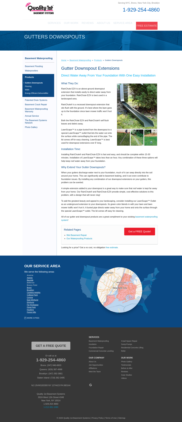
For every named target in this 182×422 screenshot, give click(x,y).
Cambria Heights (33, 291)
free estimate (112, 246)
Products (29, 76)
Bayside (30, 279)
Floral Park (31, 306)
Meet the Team (95, 371)
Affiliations (93, 367)
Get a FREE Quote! (139, 230)
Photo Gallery (31, 126)
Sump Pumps (126, 343)
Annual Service (32, 115)
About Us (97, 24)
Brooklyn (30, 289)
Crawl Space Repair (129, 340)
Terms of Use (111, 417)
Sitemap (121, 417)
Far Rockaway (32, 304)
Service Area (120, 24)
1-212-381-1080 (51, 406)
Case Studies (126, 374)
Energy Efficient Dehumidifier (36, 92)
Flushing (30, 309)
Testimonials (126, 364)
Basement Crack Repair (36, 103)
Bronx (29, 286)
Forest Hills (31, 311)
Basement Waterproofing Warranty (36, 109)
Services (38, 24)
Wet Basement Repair (77, 234)
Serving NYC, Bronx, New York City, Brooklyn (139, 3)
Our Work (58, 24)
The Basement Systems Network (36, 120)
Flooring (28, 85)
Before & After (126, 367)
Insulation (93, 343)
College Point (32, 294)
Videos (124, 377)
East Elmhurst (32, 299)
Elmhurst (30, 301)
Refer (123, 350)
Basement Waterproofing (39, 57)
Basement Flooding (34, 65)
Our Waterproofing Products (79, 237)
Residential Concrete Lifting (132, 347)
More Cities (33, 317)
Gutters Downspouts (34, 82)
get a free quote (51, 344)
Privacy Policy (98, 417)
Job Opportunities (96, 364)
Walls (27, 89)
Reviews (78, 24)
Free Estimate (146, 24)
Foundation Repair (96, 347)
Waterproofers (31, 70)
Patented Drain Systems (36, 99)
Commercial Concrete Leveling (101, 350)
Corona (30, 296)
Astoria (30, 277)
